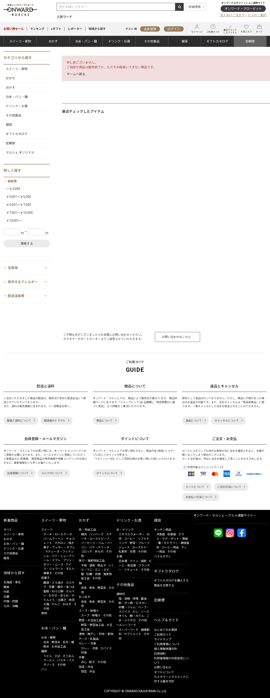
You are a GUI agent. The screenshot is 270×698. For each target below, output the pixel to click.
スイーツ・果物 (20, 41)
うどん (47, 656)
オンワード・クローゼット (243, 8)
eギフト (56, 29)
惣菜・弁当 (86, 667)
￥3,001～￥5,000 (18, 196)
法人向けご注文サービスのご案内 (243, 15)
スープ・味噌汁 (89, 610)
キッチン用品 (162, 529)
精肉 (84, 534)
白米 (46, 642)
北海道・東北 (12, 582)
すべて (8, 529)
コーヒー (129, 538)
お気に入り (246, 29)
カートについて (195, 486)
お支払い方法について (199, 497)
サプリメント (132, 634)
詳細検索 (194, 7)
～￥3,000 (13, 189)
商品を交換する (164, 585)
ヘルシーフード (126, 625)
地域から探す (97, 29)
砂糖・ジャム (127, 607)
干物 (84, 565)
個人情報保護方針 (165, 648)
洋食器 (160, 534)
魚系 (92, 587)
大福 (46, 604)
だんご (56, 604)
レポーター (75, 29)
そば (57, 656)
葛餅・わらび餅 (53, 591)
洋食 (95, 648)
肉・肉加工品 (87, 529)
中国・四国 (11, 601)
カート (259, 29)
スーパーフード (129, 629)
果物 (44, 613)
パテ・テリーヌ (99, 547)
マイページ (196, 29)
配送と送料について (19, 420)
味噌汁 (96, 615)
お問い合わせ (162, 667)
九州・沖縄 (11, 606)
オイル (123, 616)
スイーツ (47, 529)
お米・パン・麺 (86, 41)
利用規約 (160, 653)
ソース (145, 611)
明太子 (101, 565)
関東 (6, 587)
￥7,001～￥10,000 (19, 212)
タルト (70, 568)
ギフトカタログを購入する (171, 580)
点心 (84, 662)
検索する (27, 243)
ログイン (174, 29)
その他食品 (152, 41)
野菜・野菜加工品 (92, 625)
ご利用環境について (167, 644)
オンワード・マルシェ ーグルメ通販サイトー (224, 515)
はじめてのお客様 (165, 629)
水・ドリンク (125, 529)
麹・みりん (137, 616)
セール (14, 29)
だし (135, 611)
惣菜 (84, 671)
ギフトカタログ (217, 41)
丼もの (99, 551)
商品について (104, 420)
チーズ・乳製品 (89, 639)
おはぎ (67, 604)
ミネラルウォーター (132, 534)
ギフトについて (164, 672)
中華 (82, 657)
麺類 (44, 651)
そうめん (68, 656)
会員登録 (150, 29)
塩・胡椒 (124, 598)
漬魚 (92, 565)
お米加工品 (59, 646)
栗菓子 (47, 573)
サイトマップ (162, 639)
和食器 (171, 534)
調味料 (120, 594)
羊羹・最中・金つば (62, 587)
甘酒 (132, 551)
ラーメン (49, 660)
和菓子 (45, 578)
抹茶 (72, 600)
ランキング (37, 29)
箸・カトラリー (168, 543)
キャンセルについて (227, 420)
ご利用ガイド (213, 28)
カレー (85, 648)
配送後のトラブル (54, 420)
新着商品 (11, 520)
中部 (6, 591)
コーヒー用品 (170, 547)
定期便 (250, 41)
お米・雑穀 (48, 637)
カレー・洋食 (87, 643)
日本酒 (123, 561)
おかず (53, 41)
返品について (194, 420)
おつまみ (84, 597)
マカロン (60, 543)
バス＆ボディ (162, 556)
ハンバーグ (96, 534)
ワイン (134, 561)
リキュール (131, 569)
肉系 (84, 587)
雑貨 (184, 41)
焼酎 (144, 561)
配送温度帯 (28, 296)
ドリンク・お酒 (119, 41)
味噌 (135, 598)
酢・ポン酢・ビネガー (133, 603)
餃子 (92, 662)
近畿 (6, 596)
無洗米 (56, 642)
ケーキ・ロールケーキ (57, 534)
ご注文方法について (229, 486)
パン (44, 669)
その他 (58, 573)
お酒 (119, 556)
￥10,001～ (14, 220)
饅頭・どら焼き (53, 582)
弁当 (92, 671)
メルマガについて (52, 473)
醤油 (144, 598)
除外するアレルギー (28, 282)
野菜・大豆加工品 (90, 620)
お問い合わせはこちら (176, 337)
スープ (85, 615)
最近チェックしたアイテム (230, 29)
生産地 (28, 267)
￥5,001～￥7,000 (18, 204)
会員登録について (17, 473)
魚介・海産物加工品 (92, 560)
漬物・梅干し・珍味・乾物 (96, 634)
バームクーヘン (53, 538)
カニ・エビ (102, 569)
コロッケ (87, 551)
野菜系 (101, 587)
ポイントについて (107, 473)
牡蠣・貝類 (93, 574)
